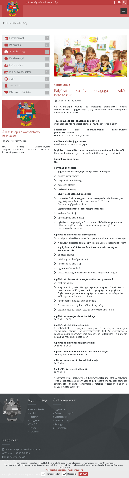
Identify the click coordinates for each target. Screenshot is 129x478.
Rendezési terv (62, 420)
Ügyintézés (60, 409)
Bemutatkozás (36, 409)
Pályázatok (26, 45)
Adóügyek (60, 424)
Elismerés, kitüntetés (26, 92)
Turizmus (34, 431)
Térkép (32, 427)
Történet (33, 416)
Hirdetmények (26, 38)
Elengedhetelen (53, 474)
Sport (26, 79)
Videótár (33, 424)
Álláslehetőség (20, 23)
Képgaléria (34, 420)
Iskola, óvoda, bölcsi (26, 72)
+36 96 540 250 (22, 453)
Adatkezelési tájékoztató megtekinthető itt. (64, 470)
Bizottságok (61, 416)
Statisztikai (72, 474)
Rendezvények (26, 59)
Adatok (33, 413)
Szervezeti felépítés (64, 413)
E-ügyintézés (61, 427)
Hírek (8, 23)
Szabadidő (26, 86)
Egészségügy (26, 65)
